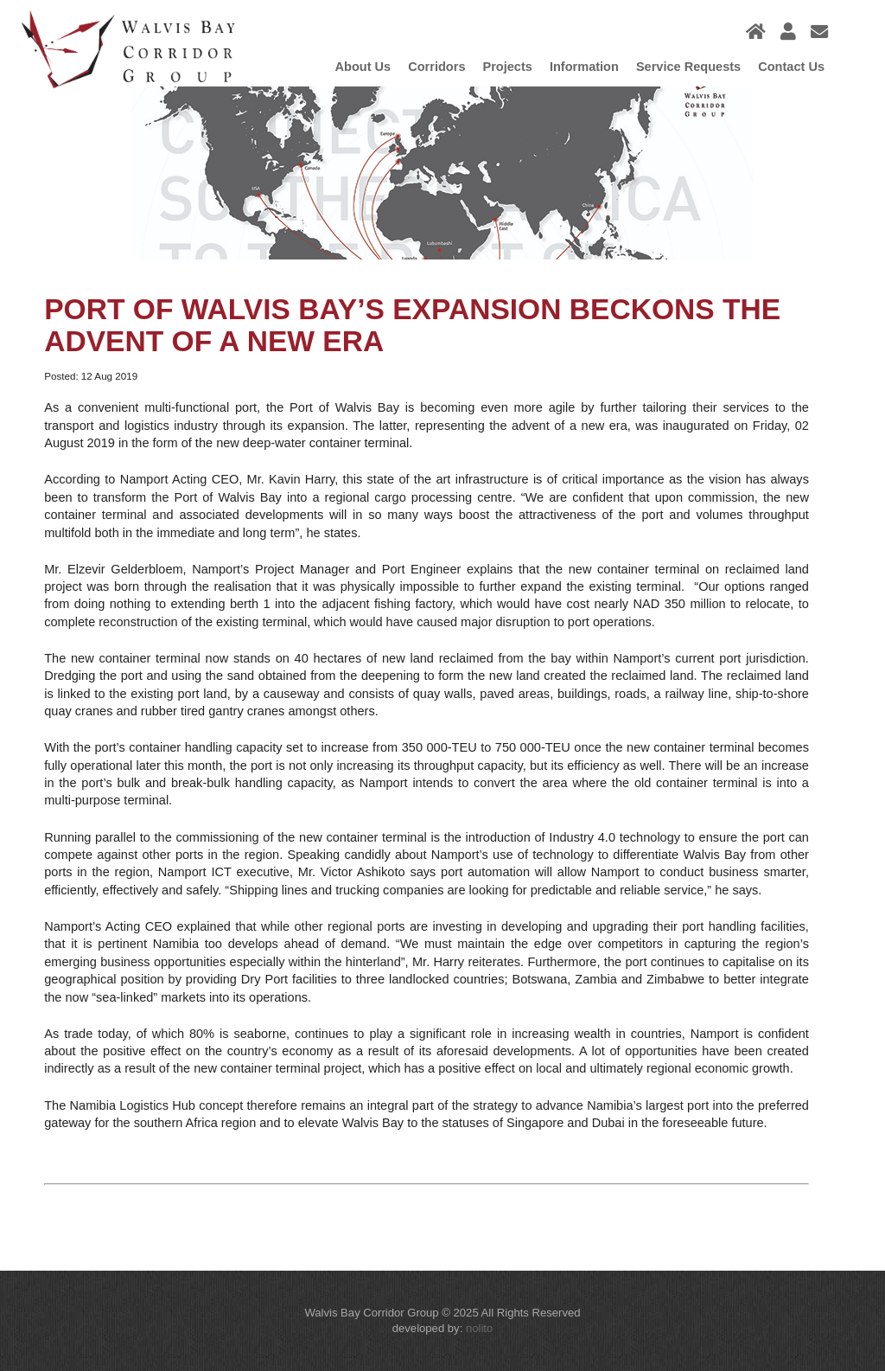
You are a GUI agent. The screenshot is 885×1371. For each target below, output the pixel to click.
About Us (363, 67)
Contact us (791, 67)
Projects (507, 67)
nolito (479, 1328)
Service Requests (688, 67)
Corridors (436, 67)
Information (584, 67)
